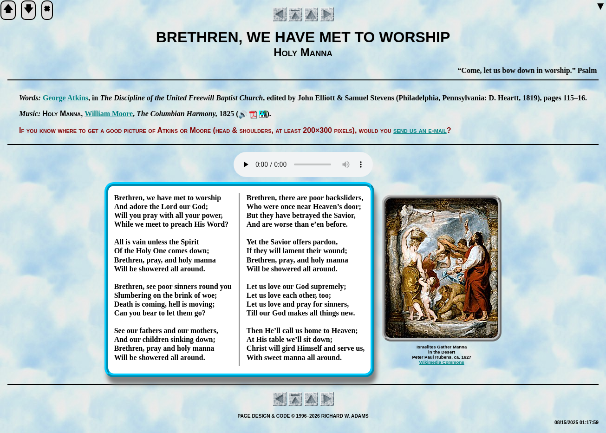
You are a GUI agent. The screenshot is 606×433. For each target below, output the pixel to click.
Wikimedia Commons (441, 362)
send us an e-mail (420, 130)
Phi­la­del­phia (418, 98)
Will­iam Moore (109, 114)
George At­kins (65, 98)
